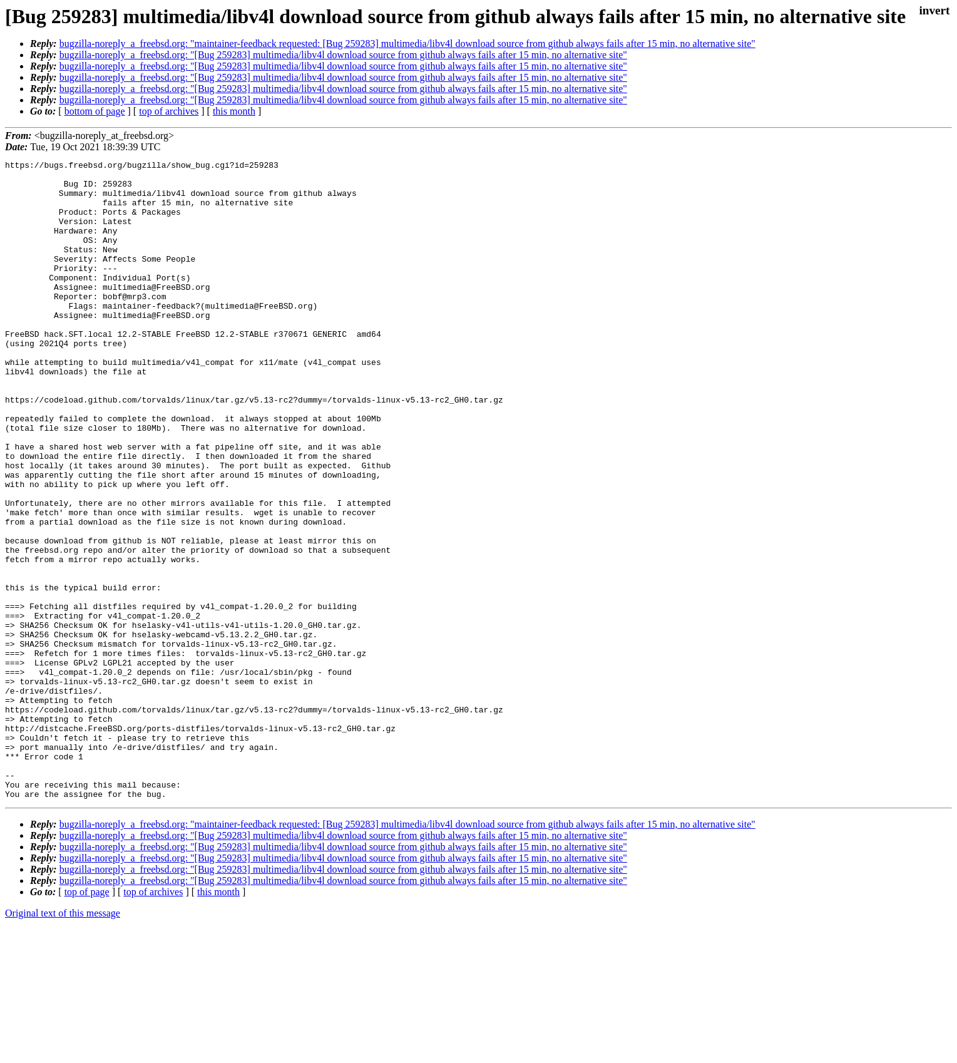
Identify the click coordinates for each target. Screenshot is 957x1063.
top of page (87, 1019)
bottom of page (94, 111)
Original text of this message (62, 1040)
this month (234, 111)
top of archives (168, 111)
